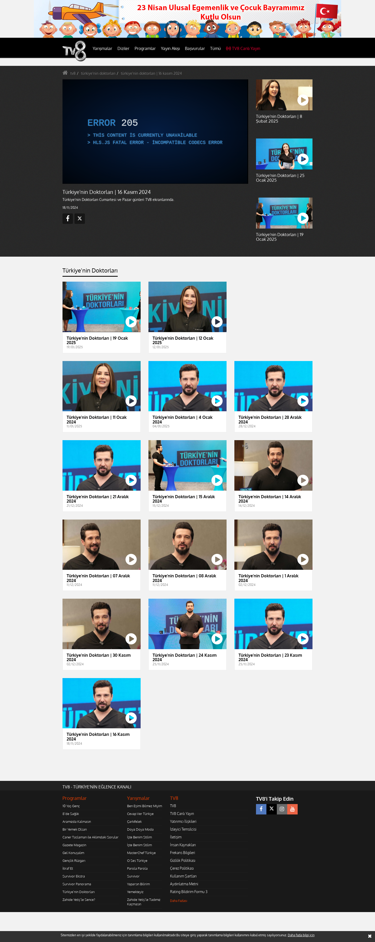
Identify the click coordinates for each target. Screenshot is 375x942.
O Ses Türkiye (137, 860)
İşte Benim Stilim (139, 837)
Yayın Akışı (170, 48)
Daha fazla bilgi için (301, 935)
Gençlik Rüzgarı (74, 860)
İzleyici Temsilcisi (183, 829)
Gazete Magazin (74, 845)
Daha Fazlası (178, 901)
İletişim (176, 837)
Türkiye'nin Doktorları (79, 892)
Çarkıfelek (134, 821)
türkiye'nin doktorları (98, 73)
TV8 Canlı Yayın (243, 48)
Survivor (133, 876)
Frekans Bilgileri (182, 852)
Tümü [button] (215, 48)
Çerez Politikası (182, 868)
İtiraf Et (68, 868)
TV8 (173, 806)
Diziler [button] (123, 48)
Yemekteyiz (135, 892)
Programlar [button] (145, 48)
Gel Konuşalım (73, 853)
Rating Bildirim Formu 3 (189, 891)
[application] (155, 131)
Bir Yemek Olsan (75, 829)
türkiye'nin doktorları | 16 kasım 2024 (151, 73)
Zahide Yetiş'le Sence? (79, 899)
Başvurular (195, 48)
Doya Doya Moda (140, 829)
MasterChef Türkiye (141, 853)
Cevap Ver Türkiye (140, 814)
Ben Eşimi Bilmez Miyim (144, 806)
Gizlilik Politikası (182, 860)
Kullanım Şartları (183, 876)
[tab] (90, 272)
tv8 (73, 73)
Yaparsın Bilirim (138, 884)
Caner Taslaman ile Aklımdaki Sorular (90, 837)
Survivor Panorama (77, 884)
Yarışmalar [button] (102, 48)
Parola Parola (137, 868)
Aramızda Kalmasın (77, 821)
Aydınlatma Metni (184, 884)
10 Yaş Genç (71, 806)
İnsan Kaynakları (183, 845)
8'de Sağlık (71, 814)
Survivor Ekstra (74, 876)
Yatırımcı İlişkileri (183, 821)
